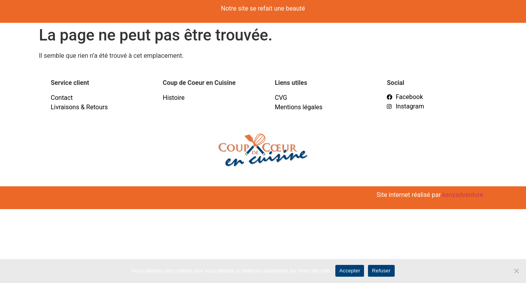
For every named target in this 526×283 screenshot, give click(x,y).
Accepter (349, 271)
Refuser (381, 271)
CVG (281, 97)
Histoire (173, 97)
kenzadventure (462, 194)
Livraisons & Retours (79, 107)
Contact (62, 97)
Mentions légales (298, 107)
